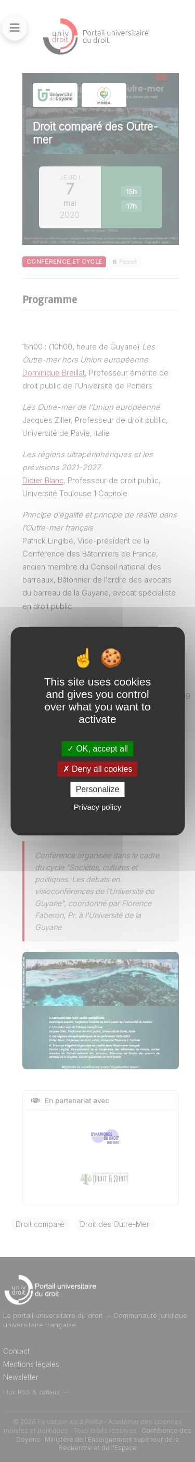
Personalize (98, 789)
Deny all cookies (98, 769)
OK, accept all (97, 748)
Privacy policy (98, 807)
